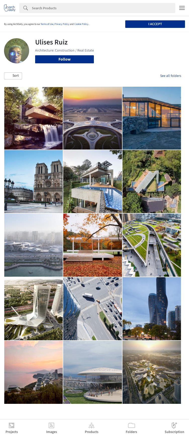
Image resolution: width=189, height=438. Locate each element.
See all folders (170, 75)
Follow (64, 59)
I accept (155, 24)
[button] (13, 75)
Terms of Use (47, 24)
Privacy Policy (61, 24)
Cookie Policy (81, 24)
